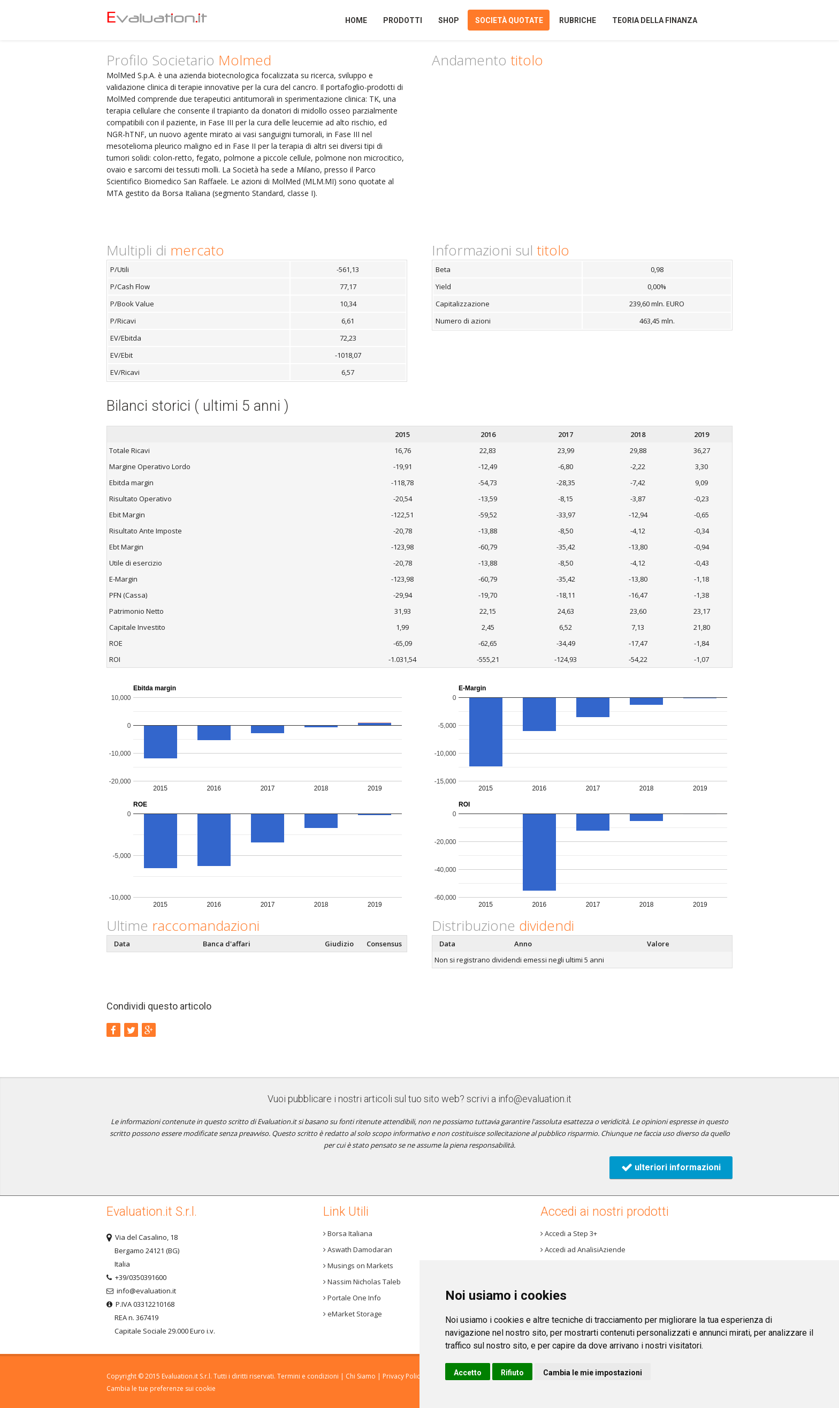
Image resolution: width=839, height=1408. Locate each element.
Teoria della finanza (654, 20)
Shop (448, 20)
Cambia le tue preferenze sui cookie (161, 1388)
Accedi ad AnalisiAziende (583, 1249)
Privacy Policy (403, 1376)
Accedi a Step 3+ (568, 1233)
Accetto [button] (468, 1372)
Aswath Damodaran (357, 1249)
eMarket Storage (352, 1314)
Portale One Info (352, 1297)
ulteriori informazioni (671, 1167)
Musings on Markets (358, 1265)
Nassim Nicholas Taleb (362, 1281)
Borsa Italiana (347, 1233)
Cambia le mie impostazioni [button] (592, 1372)
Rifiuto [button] (512, 1372)
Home (175, 20)
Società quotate (509, 20)
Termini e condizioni (308, 1376)
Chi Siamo (361, 1376)
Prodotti (402, 20)
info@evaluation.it (534, 1098)
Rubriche (577, 20)
